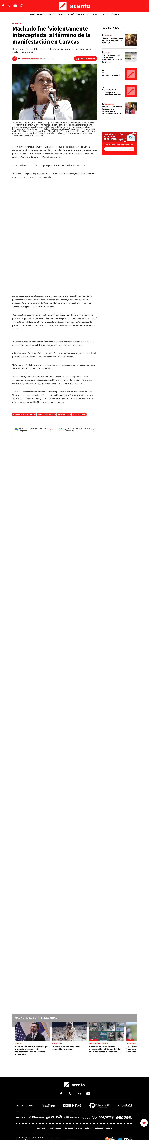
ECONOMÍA (70, 14)
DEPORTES (115, 14)
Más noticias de (36, 1018)
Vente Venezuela (79, 414)
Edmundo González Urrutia (24, 414)
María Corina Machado (47, 414)
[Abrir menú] (145, 6)
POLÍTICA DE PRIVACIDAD (73, 1128)
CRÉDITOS (88, 1128)
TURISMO (80, 14)
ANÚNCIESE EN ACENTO (103, 1128)
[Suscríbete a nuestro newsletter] (131, 149)
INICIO (32, 14)
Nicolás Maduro (64, 414)
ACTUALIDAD (41, 14)
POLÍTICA (61, 14)
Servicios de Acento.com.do (30, 59)
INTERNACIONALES (93, 14)
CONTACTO (41, 1128)
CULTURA (105, 14)
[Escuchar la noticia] (85, 58)
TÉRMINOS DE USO (54, 1128)
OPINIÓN (52, 14)
